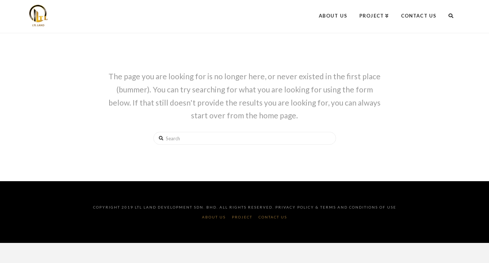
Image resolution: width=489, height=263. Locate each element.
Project (242, 217)
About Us (214, 217)
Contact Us (273, 217)
